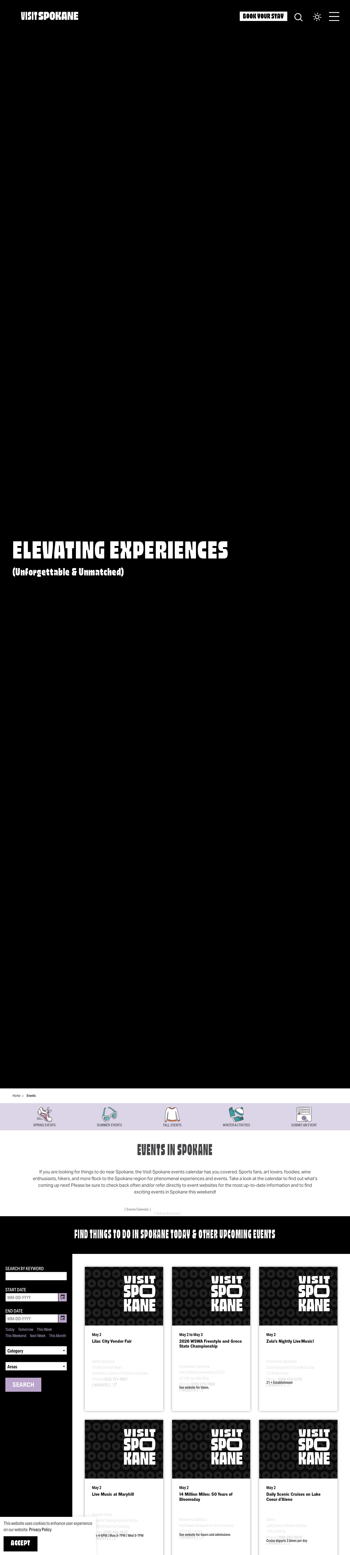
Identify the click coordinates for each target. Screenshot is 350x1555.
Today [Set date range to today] (10, 1329)
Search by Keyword (24, 1268)
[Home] (49, 16)
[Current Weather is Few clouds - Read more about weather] (312, 17)
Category (15, 1351)
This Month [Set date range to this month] (57, 1336)
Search (23, 1385)
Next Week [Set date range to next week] (38, 1336)
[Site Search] (298, 16)
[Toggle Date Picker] (62, 1297)
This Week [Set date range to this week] (44, 1329)
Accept (20, 1543)
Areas (12, 1367)
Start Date (15, 1290)
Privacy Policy (40, 1529)
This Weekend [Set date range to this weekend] (15, 1336)
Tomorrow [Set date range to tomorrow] (25, 1329)
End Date (14, 1311)
